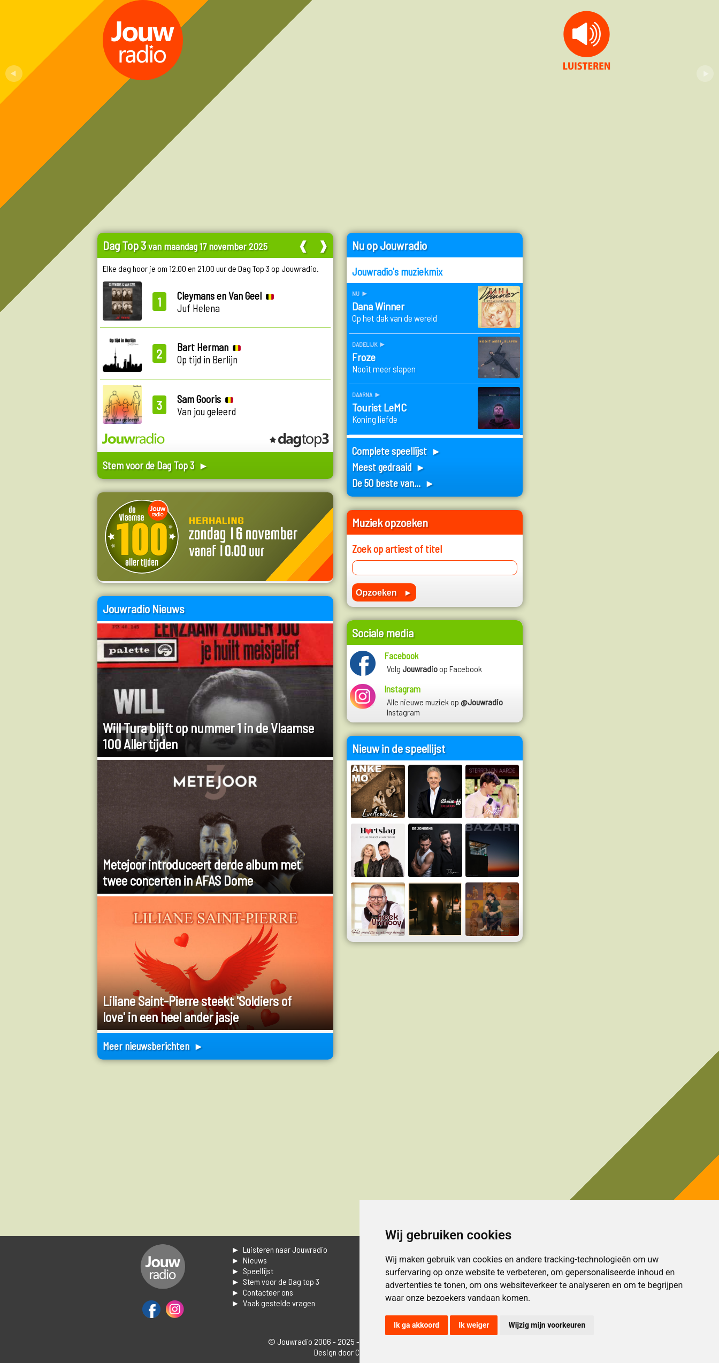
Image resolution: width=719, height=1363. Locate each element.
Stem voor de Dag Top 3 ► (156, 465)
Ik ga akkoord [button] (416, 1325)
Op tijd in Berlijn (209, 353)
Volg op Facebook (434, 669)
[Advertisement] (579, 393)
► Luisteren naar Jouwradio (279, 1249)
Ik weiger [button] (473, 1325)
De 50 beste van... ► (393, 483)
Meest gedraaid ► (389, 467)
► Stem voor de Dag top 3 (275, 1281)
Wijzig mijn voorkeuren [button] (546, 1325)
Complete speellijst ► (396, 451)
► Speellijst (252, 1271)
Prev (13, 73)
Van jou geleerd (206, 405)
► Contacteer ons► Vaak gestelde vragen (273, 1297)
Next (705, 73)
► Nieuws (249, 1260)
